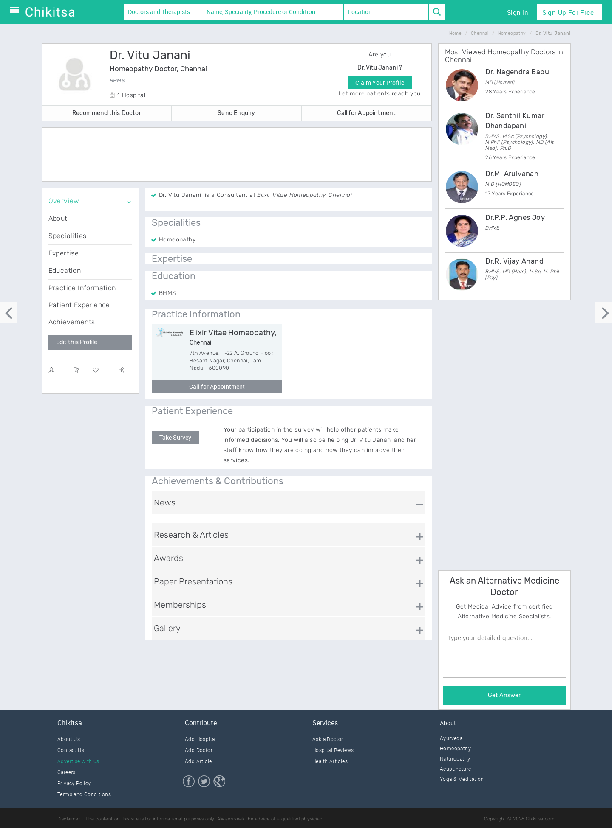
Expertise (63, 253)
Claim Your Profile (379, 83)
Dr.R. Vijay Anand (514, 261)
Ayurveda (451, 738)
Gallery (167, 628)
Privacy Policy (74, 783)
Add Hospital (200, 738)
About (58, 218)
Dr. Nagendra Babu (517, 71)
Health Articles (330, 761)
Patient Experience (79, 305)
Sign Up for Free (568, 12)
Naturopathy (455, 758)
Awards (168, 558)
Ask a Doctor (327, 738)
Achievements (71, 322)
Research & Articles (191, 535)
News (165, 502)
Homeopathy (455, 748)
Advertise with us (78, 761)
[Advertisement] (236, 155)
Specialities (67, 236)
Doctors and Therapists (159, 12)
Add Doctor (198, 750)
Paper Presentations (193, 581)
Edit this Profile (76, 342)
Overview (63, 201)
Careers (66, 772)
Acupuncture (455, 768)
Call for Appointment (366, 113)
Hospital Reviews (333, 750)
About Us (68, 738)
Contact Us (70, 750)
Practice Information (82, 288)
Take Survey (175, 437)
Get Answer (504, 695)
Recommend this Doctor (106, 113)
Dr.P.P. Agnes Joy (515, 217)
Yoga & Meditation (462, 778)
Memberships (180, 605)
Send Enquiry (236, 113)
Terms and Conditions (84, 794)
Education (64, 271)
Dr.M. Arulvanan (511, 173)
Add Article (198, 761)
